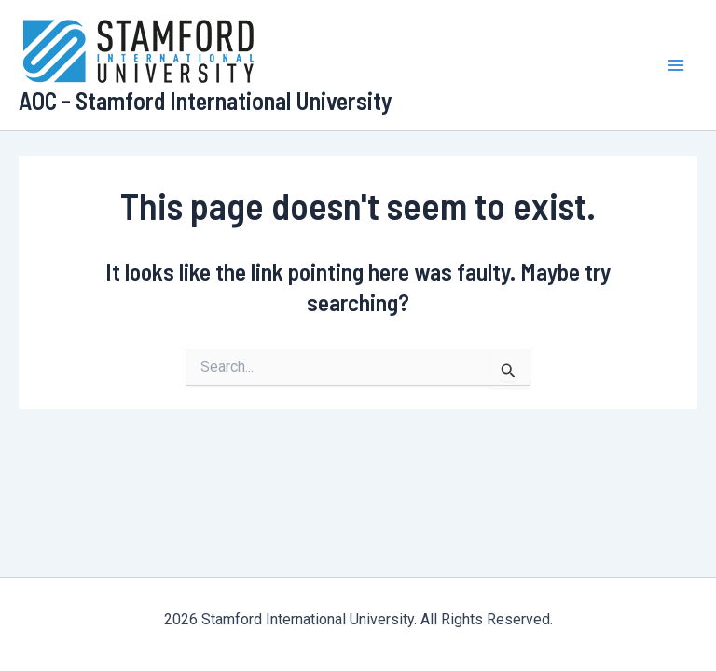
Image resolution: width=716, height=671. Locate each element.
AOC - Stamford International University (205, 100)
